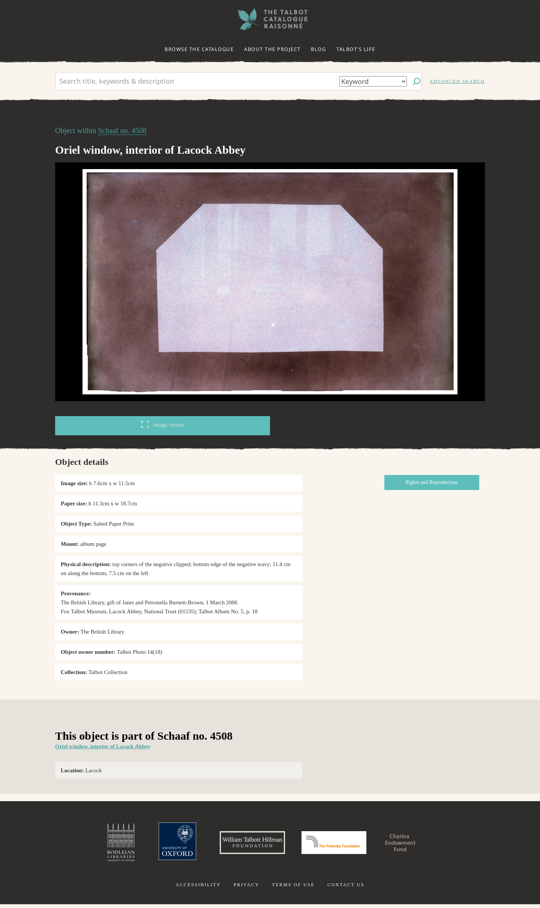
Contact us (345, 888)
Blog (318, 49)
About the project (272, 49)
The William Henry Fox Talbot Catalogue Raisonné (270, 18)
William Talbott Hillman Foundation (245, 844)
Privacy (247, 888)
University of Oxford (163, 844)
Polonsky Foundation (337, 844)
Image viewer (162, 424)
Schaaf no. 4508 (122, 130)
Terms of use (293, 888)
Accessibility (198, 888)
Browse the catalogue (199, 49)
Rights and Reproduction (434, 482)
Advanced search (457, 81)
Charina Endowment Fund (413, 844)
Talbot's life (355, 49)
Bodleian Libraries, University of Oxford (104, 844)
